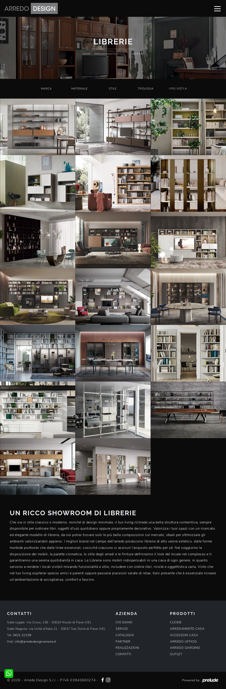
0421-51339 (22, 635)
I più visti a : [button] (179, 88)
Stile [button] (113, 88)
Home (87, 53)
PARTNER (123, 641)
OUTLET (176, 654)
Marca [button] (46, 88)
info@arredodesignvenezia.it (35, 641)
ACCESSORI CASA (184, 635)
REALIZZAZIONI (127, 648)
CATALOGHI (125, 635)
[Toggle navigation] (217, 8)
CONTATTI (123, 654)
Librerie (137, 53)
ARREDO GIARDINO (185, 648)
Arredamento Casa (109, 53)
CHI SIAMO (124, 622)
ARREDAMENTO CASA (187, 629)
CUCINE (175, 622)
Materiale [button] (79, 88)
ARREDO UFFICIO (183, 641)
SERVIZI (122, 629)
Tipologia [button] (146, 88)
